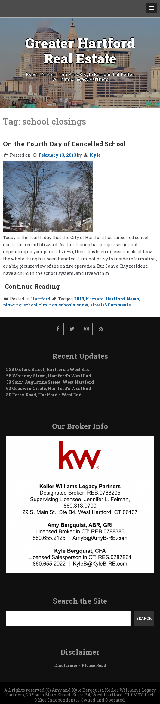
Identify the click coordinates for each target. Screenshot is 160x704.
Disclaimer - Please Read (80, 665)
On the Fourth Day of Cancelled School (64, 144)
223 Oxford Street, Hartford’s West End (48, 369)
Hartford (40, 299)
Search (144, 618)
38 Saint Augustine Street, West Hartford (50, 382)
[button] (151, 8)
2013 (79, 299)
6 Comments (117, 305)
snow (82, 305)
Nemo (133, 299)
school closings (40, 305)
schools (67, 305)
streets (97, 305)
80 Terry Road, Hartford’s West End (44, 395)
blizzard (95, 299)
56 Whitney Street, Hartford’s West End (48, 376)
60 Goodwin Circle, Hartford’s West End (48, 388)
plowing (12, 305)
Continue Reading (32, 286)
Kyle (95, 155)
